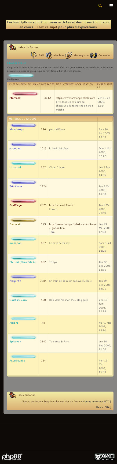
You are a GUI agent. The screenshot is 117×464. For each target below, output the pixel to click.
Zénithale (15, 186)
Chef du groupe (20, 84)
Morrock (15, 97)
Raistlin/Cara (18, 299)
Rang (36, 84)
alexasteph (16, 129)
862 (43, 262)
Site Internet (64, 84)
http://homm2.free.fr (61, 205)
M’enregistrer (81, 55)
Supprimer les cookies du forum (62, 401)
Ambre (13, 322)
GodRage (15, 205)
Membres (58, 55)
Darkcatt (15, 224)
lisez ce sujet (47, 27)
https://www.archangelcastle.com (75, 97)
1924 (43, 186)
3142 (47, 97)
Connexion (104, 55)
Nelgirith (15, 280)
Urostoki (15, 167)
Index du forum (28, 47)
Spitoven (15, 341)
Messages (48, 84)
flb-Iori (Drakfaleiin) (23, 262)
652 (43, 167)
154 (43, 360)
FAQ (41, 55)
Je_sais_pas (17, 360)
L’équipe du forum (31, 401)
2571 (43, 205)
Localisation (84, 84)
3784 (43, 280)
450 (43, 299)
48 (43, 322)
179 (43, 224)
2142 (43, 341)
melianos (15, 243)
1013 (43, 148)
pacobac (14, 148)
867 (43, 243)
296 (43, 129)
